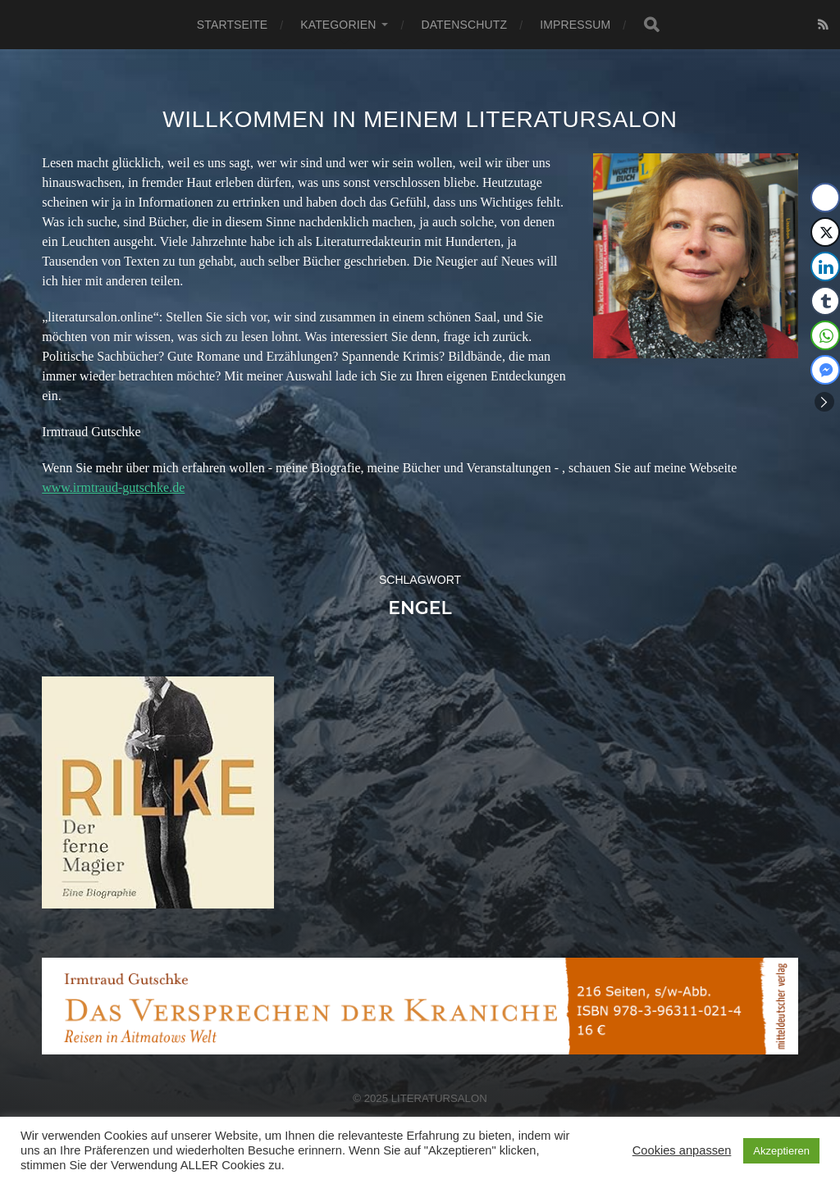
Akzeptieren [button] (781, 1151)
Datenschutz (464, 24)
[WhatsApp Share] (825, 335)
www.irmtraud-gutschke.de (113, 487)
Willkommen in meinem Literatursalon (420, 119)
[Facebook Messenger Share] (825, 370)
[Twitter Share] (825, 232)
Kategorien (338, 24)
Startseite (232, 24)
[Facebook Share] (825, 197)
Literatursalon (439, 1098)
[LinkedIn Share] (825, 266)
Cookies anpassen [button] (682, 1150)
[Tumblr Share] (825, 301)
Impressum (575, 24)
